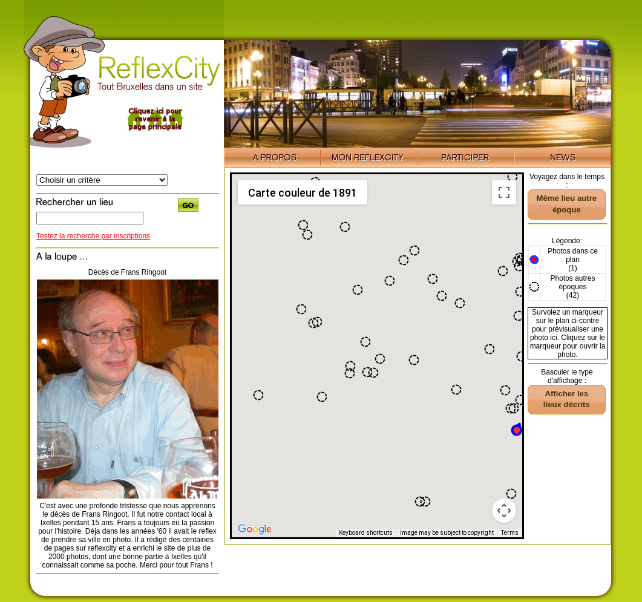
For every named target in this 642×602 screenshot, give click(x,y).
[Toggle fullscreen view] (504, 192)
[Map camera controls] (504, 511)
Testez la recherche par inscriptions (93, 236)
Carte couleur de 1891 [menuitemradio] (302, 192)
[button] (505, 390)
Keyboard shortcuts (366, 532)
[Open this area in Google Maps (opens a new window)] (255, 529)
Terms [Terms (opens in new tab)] (510, 532)
